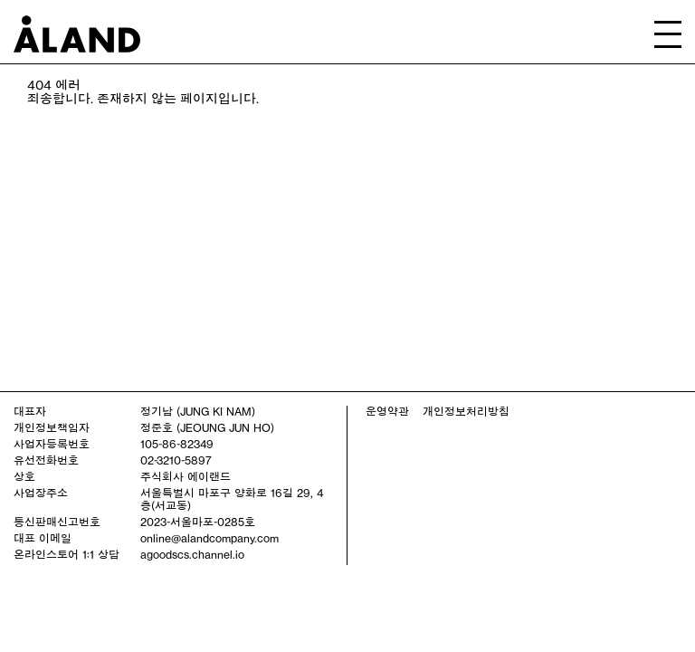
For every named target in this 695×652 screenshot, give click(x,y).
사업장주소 (41, 492)
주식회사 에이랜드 (185, 476)
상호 (24, 476)
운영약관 (387, 411)
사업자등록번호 (52, 443)
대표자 (30, 411)
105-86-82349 (177, 443)
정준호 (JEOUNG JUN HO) (207, 427)
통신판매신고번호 (57, 521)
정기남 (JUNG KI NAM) (197, 411)
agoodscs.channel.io (192, 554)
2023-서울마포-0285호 (197, 521)
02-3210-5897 (176, 460)
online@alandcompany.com (209, 537)
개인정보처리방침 (466, 411)
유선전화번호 (46, 460)
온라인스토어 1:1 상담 (66, 554)
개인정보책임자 (52, 427)
